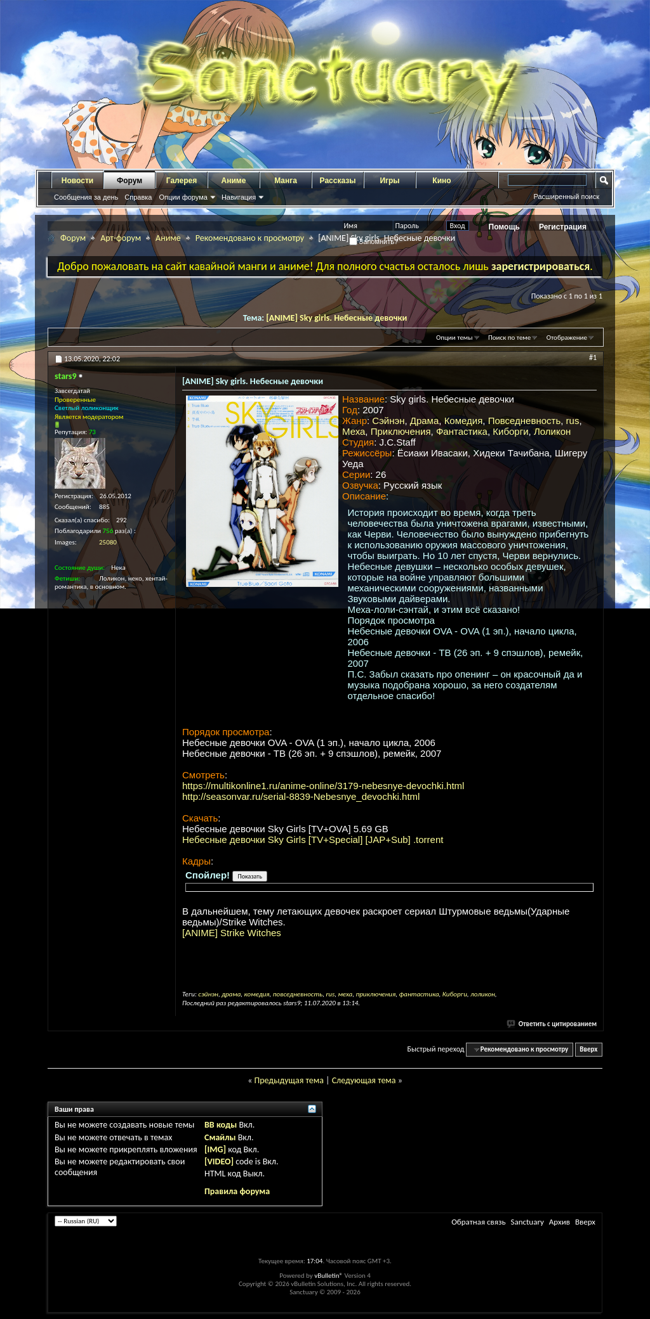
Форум (129, 180)
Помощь (504, 226)
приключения (375, 994)
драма (231, 994)
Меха (353, 431)
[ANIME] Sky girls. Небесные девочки (336, 317)
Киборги (510, 431)
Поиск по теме (509, 337)
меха (345, 994)
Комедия (463, 420)
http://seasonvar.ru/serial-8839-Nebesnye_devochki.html (301, 796)
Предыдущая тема (288, 1080)
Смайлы (219, 1137)
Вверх (588, 1049)
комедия (257, 994)
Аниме (234, 180)
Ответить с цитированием (552, 1024)
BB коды (220, 1124)
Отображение (567, 337)
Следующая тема (364, 1080)
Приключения (401, 431)
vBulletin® (328, 1275)
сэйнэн (208, 994)
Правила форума (237, 1191)
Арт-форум (120, 238)
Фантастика (462, 431)
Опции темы (454, 337)
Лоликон (552, 431)
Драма (424, 420)
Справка (138, 197)
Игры (389, 180)
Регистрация (563, 226)
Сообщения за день (86, 197)
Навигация (239, 197)
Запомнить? (374, 241)
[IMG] (215, 1149)
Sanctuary (526, 1221)
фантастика (419, 994)
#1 (593, 357)
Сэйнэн (388, 420)
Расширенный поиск (566, 196)
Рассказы (338, 180)
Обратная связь (478, 1221)
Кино (441, 180)
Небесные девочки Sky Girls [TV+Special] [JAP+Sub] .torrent (312, 839)
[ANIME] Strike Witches (231, 932)
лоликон (482, 994)
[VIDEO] (219, 1161)
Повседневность (524, 420)
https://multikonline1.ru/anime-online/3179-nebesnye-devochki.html (323, 785)
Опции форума (183, 197)
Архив (559, 1221)
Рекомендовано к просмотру (250, 238)
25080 (108, 542)
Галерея (181, 180)
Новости (77, 180)
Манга (285, 180)
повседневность (297, 994)
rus (573, 420)
